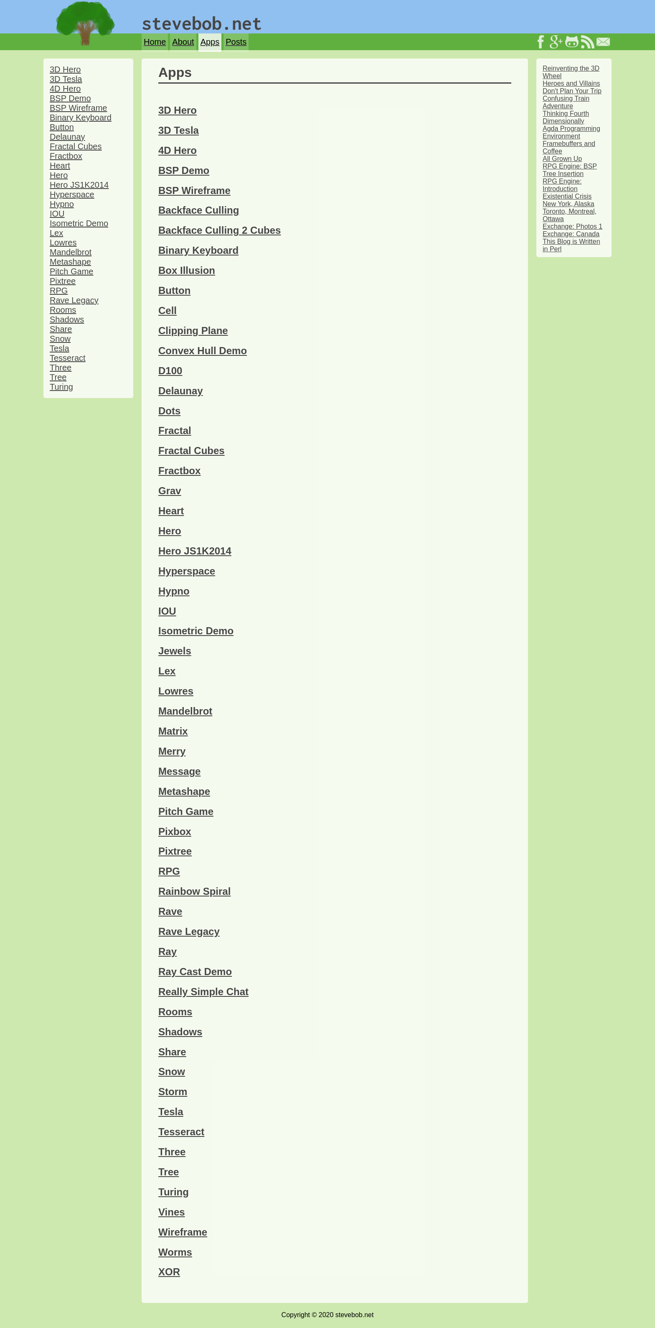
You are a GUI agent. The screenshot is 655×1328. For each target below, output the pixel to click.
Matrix (173, 731)
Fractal (174, 430)
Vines (171, 1212)
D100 (170, 370)
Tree (58, 377)
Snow (60, 338)
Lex (56, 233)
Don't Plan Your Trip (572, 90)
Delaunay (67, 136)
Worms (175, 1252)
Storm (172, 1091)
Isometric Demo (79, 223)
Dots (169, 410)
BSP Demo (70, 98)
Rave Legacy (74, 300)
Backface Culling (198, 210)
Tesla (59, 348)
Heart (60, 165)
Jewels (174, 650)
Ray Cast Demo (195, 971)
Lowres (63, 242)
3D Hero (65, 69)
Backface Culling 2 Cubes (219, 230)
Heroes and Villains (571, 83)
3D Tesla (66, 79)
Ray (167, 951)
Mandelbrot (70, 252)
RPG (59, 290)
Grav (169, 490)
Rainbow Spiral (194, 891)
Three (60, 367)
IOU (57, 213)
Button (62, 127)
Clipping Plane (193, 330)
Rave (170, 911)
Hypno (62, 204)
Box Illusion (186, 270)
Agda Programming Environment (571, 132)
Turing (61, 386)
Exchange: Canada (571, 234)
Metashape (70, 261)
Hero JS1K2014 (79, 184)
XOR (169, 1271)
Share (61, 329)
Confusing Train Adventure (566, 102)
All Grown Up (562, 158)
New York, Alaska (568, 203)
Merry (171, 751)
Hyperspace (72, 194)
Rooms (63, 309)
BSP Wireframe (78, 107)
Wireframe (182, 1232)
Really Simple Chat (203, 991)
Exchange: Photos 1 (572, 226)
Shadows (67, 319)
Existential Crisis (567, 196)
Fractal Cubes (76, 146)
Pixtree (63, 281)
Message (179, 771)
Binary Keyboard (81, 117)
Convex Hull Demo (202, 350)
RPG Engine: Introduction (562, 185)
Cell (167, 310)
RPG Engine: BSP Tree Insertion (570, 170)
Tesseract (68, 358)
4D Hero (65, 88)
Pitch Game (71, 271)
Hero (59, 175)
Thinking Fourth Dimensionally (566, 117)
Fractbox (66, 156)
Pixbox (174, 831)
